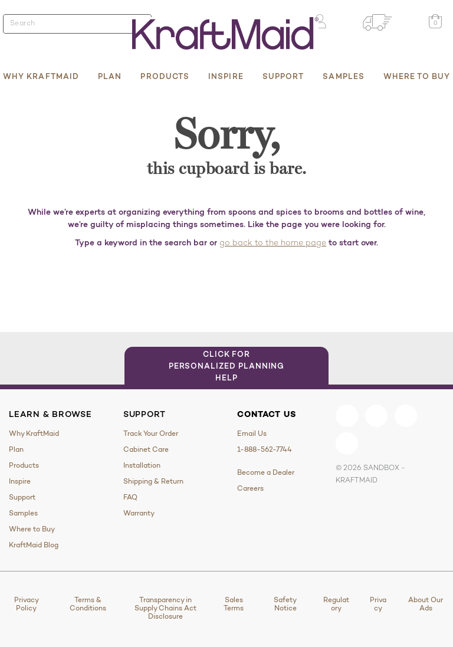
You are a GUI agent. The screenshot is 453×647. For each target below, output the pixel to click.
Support (283, 76)
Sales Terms (234, 604)
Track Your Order (150, 433)
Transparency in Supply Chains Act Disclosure (165, 608)
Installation (141, 465)
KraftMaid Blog (33, 545)
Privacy (378, 604)
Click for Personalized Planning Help (227, 365)
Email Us (252, 433)
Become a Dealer (265, 472)
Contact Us (266, 414)
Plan (110, 76)
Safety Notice (285, 604)
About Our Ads (425, 604)
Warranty (139, 513)
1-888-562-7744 (264, 449)
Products (164, 76)
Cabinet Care (146, 449)
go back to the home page (272, 243)
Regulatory (336, 604)
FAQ (130, 497)
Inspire (226, 76)
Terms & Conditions (88, 604)
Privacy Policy (26, 604)
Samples (344, 76)
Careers (250, 488)
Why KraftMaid (41, 76)
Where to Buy (416, 76)
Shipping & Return (153, 481)
